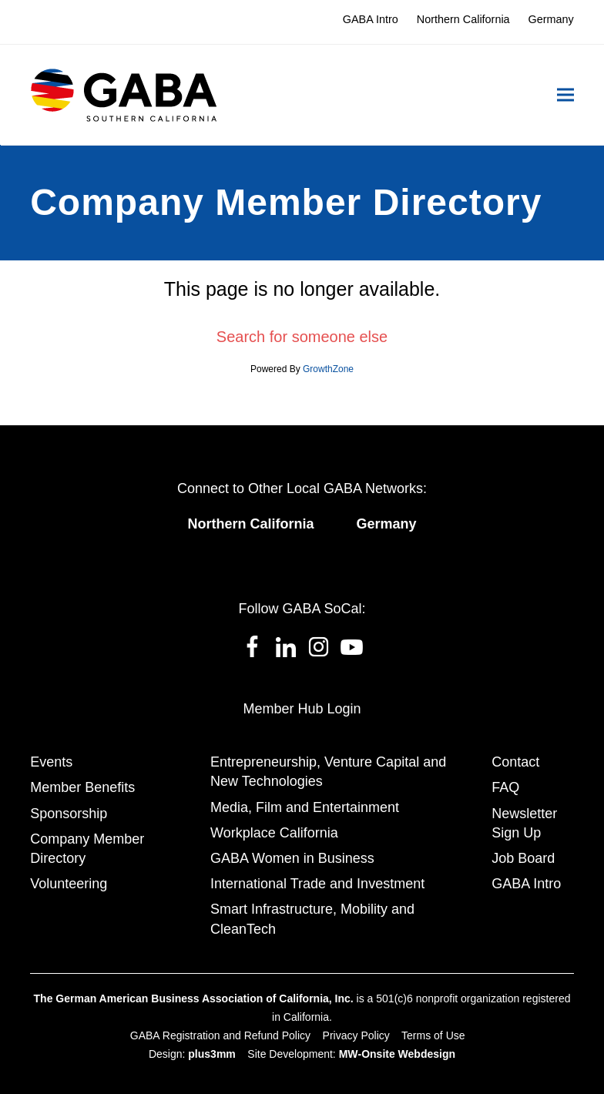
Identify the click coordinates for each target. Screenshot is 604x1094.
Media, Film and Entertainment (304, 807)
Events (51, 762)
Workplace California (274, 833)
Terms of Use (433, 1035)
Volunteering (68, 883)
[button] (565, 95)
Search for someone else (302, 336)
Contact (515, 762)
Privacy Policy (356, 1035)
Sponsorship (68, 813)
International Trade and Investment (317, 883)
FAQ (505, 787)
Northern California (250, 524)
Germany (386, 524)
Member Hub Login (302, 708)
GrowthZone (328, 369)
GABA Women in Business (292, 858)
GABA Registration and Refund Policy (220, 1035)
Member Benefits (82, 787)
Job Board (523, 858)
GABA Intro (526, 883)
